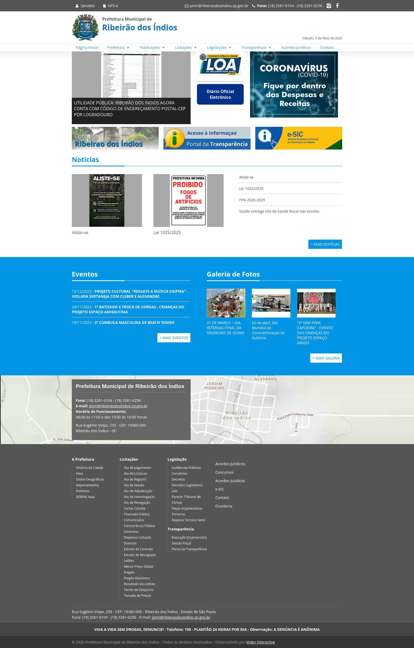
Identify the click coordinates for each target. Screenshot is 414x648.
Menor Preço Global (138, 566)
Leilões (129, 560)
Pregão (129, 572)
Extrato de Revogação (140, 555)
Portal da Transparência (189, 549)
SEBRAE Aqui (85, 497)
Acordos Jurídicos (296, 47)
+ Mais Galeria (326, 358)
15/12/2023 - (130, 294)
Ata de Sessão (134, 485)
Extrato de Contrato (138, 549)
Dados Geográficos (90, 479)
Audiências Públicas (186, 467)
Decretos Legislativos (187, 485)
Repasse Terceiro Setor (189, 520)
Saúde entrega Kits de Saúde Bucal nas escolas (279, 211)
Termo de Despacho (138, 590)
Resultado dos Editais (139, 584)
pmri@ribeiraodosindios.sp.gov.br (219, 5)
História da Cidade (89, 467)
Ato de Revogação (137, 502)
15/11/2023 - (123, 322)
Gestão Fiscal (181, 543)
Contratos (131, 531)
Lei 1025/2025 (251, 188)
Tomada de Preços (137, 595)
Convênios (179, 473)
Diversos (130, 543)
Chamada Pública (136, 514)
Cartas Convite (134, 508)
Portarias (178, 514)
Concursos (224, 472)
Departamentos (87, 485)
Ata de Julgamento (137, 467)
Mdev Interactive (260, 642)
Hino (79, 473)
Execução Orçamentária (189, 537)
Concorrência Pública (139, 526)
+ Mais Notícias (325, 244)
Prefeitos (82, 491)
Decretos (178, 479)
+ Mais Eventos (173, 337)
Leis (175, 491)
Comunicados (134, 520)
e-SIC (219, 489)
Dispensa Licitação (137, 537)
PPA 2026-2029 (252, 199)
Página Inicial (87, 47)
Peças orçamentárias (187, 508)
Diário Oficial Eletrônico (220, 94)
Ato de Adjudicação (138, 491)
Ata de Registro (135, 479)
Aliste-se (246, 177)
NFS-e (110, 5)
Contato (327, 47)
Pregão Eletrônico (137, 578)
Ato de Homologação (139, 497)
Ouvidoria (223, 506)
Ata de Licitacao (135, 473)
